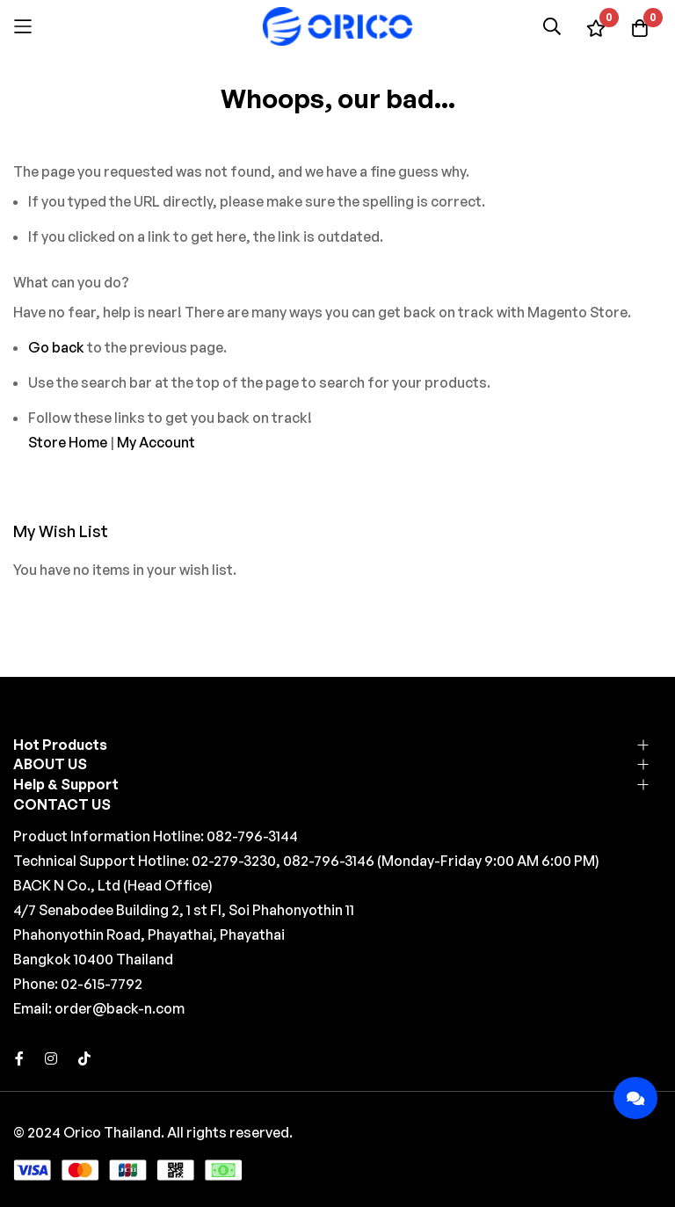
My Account (156, 442)
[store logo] (337, 26)
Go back (56, 347)
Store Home (67, 442)
